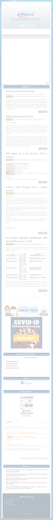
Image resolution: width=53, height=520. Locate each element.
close (48, 273)
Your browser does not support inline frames (27, 271)
